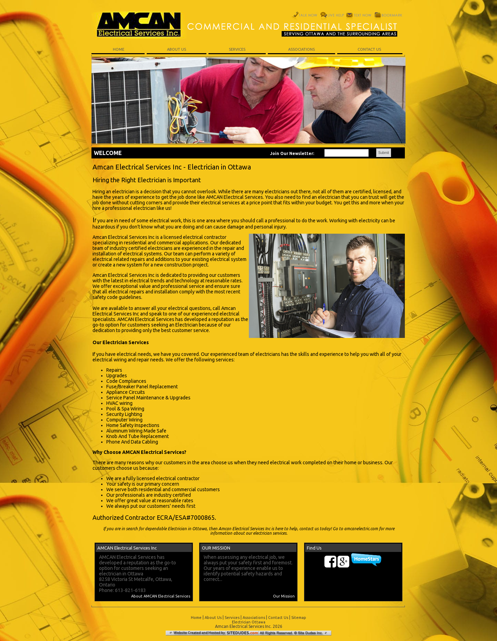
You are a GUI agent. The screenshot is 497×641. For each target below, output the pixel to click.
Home (196, 617)
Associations (254, 617)
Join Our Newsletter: (292, 153)
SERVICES (237, 49)
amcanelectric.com (361, 528)
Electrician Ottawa (248, 622)
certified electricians (150, 248)
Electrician (186, 325)
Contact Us (278, 617)
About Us (213, 617)
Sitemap (298, 617)
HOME (118, 49)
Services (232, 617)
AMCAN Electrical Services (234, 197)
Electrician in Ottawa (187, 528)
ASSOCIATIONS (301, 49)
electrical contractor (177, 478)
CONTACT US (370, 49)
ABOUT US (176, 49)
